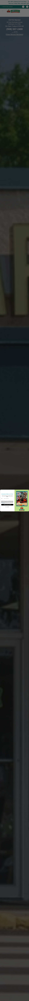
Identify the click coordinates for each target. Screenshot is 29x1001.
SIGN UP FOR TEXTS (7, 504)
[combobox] (2, 498)
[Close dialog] (28, 490)
